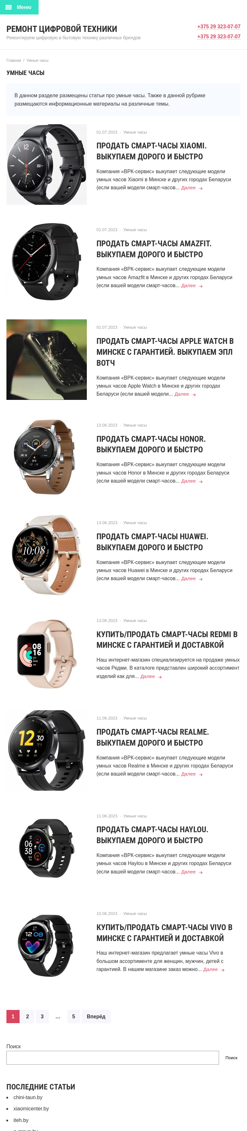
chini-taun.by (28, 1073)
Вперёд (96, 992)
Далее (190, 188)
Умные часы (135, 132)
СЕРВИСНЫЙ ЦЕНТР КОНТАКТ (52, 1118)
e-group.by (26, 1107)
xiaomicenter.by (31, 1084)
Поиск (13, 1022)
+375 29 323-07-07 (219, 26)
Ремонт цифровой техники (64, 29)
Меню (24, 7)
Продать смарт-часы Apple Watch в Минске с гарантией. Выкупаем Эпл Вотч (168, 346)
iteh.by (21, 1095)
